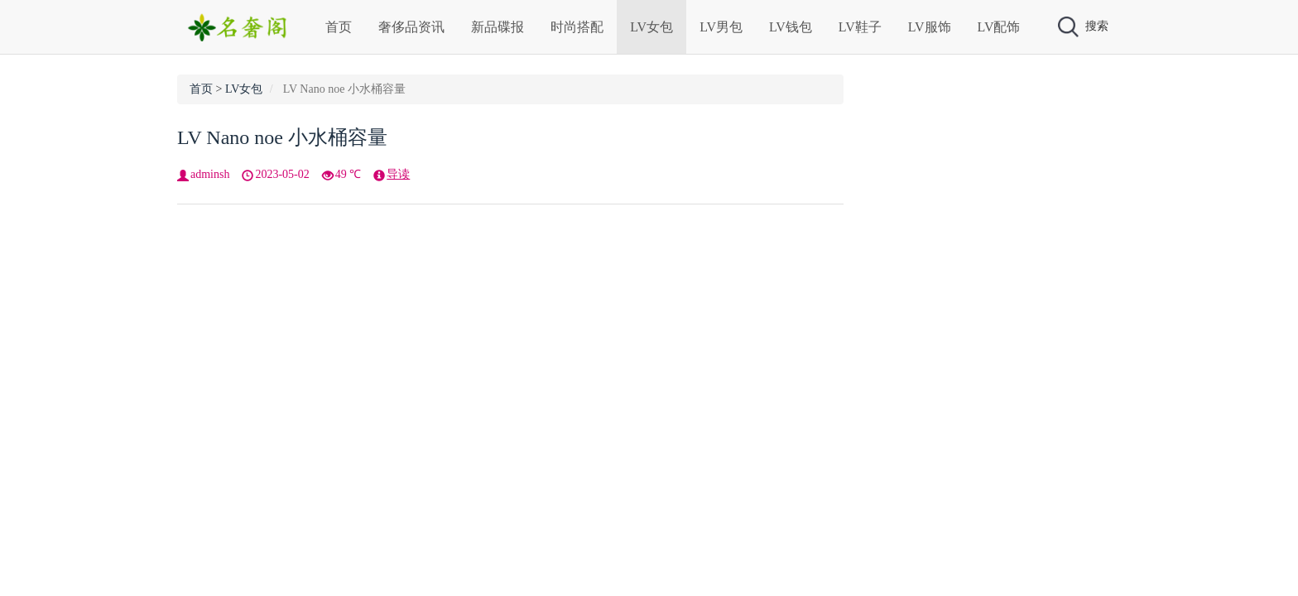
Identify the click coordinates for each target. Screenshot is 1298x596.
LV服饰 (929, 27)
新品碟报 (497, 27)
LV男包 (721, 27)
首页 (338, 27)
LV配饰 (999, 27)
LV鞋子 (860, 27)
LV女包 (651, 27)
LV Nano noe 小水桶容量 (282, 137)
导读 (398, 174)
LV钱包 (790, 27)
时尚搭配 (576, 27)
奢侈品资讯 (411, 27)
